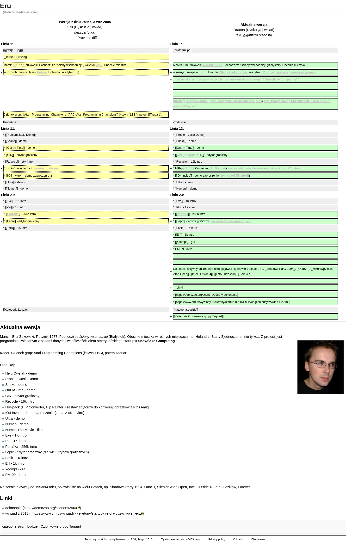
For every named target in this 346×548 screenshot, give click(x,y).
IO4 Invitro (13, 413)
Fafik (9, 458)
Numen (11, 424)
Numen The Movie (19, 430)
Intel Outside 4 (200, 487)
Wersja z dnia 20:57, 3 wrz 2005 (85, 22)
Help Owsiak (15, 373)
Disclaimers (258, 539)
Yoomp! (11, 469)
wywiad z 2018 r (18, 513)
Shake (10, 385)
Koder (4, 353)
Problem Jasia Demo (21, 379)
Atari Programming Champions (58, 353)
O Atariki (238, 539)
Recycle (11, 401)
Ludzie (32, 526)
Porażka (11, 447)
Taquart (121, 353)
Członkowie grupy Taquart (61, 526)
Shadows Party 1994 (126, 487)
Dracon (239, 30)
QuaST (149, 487)
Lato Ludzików (225, 487)
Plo (7, 441)
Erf (7, 463)
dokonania (13, 508)
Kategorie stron (13, 526)
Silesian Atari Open (172, 487)
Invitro (78, 413)
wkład (96, 27)
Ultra (9, 418)
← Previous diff (85, 38)
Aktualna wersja (254, 24)
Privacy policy (216, 539)
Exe (8, 435)
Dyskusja (82, 27)
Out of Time (14, 390)
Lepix (9, 452)
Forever (244, 487)
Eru (70, 27)
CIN (8, 396)
